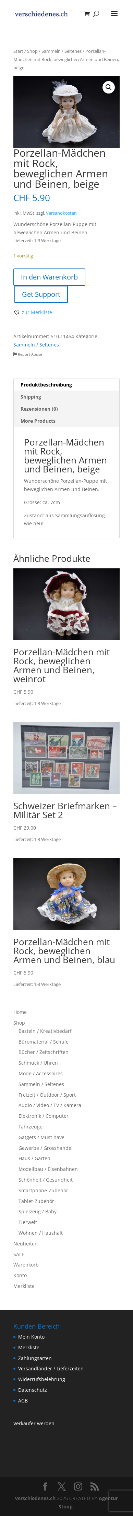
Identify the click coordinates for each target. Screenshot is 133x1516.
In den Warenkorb (49, 277)
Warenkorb (26, 1264)
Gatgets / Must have (41, 1137)
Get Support (41, 294)
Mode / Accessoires (41, 1073)
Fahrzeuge (31, 1126)
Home (20, 1012)
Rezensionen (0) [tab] (39, 408)
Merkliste (24, 1286)
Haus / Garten (34, 1158)
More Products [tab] (38, 421)
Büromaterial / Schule (44, 1041)
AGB (23, 1400)
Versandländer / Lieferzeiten (51, 1368)
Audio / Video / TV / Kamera (50, 1105)
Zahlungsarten (35, 1358)
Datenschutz (32, 1390)
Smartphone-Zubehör (43, 1190)
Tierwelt (28, 1222)
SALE (18, 1254)
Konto (20, 1275)
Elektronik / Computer (44, 1116)
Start (18, 51)
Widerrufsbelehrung (41, 1379)
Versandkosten (61, 213)
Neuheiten (25, 1243)
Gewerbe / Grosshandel (46, 1148)
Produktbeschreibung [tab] (46, 384)
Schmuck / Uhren (38, 1062)
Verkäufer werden (34, 1423)
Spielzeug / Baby (38, 1211)
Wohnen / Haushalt (41, 1233)
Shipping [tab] (31, 396)
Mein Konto (31, 1336)
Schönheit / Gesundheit (46, 1179)
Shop (32, 51)
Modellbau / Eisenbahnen (48, 1169)
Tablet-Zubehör (36, 1201)
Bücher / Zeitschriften (44, 1052)
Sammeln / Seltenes (61, 51)
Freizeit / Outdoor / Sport (47, 1095)
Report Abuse (27, 354)
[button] (108, 87)
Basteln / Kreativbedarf (45, 1031)
